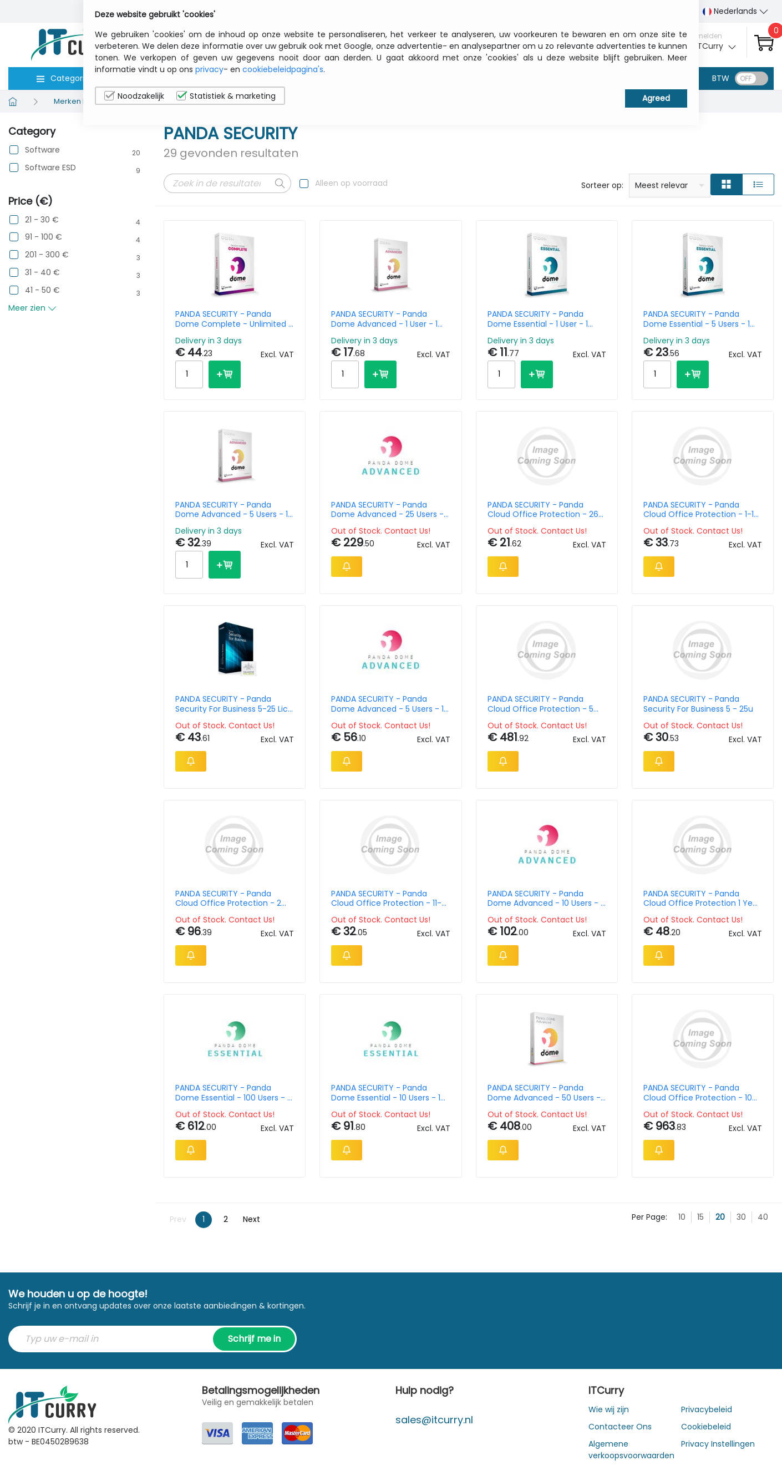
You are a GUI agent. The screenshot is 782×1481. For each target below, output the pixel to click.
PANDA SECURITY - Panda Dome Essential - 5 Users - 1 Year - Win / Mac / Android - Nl (698, 319)
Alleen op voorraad (351, 183)
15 (700, 1217)
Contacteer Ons (620, 1426)
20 (720, 1217)
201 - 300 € (47, 255)
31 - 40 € (42, 272)
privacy (209, 69)
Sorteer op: (602, 185)
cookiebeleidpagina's (282, 69)
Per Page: (649, 1217)
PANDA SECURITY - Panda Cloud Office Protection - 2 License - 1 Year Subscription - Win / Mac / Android (233, 898)
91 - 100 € (43, 237)
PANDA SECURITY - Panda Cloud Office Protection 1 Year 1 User (701, 898)
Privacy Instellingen (718, 1443)
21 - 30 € (42, 220)
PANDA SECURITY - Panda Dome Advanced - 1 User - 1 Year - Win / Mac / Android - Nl (386, 319)
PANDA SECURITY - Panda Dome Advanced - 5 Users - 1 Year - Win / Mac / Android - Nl (231, 509)
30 (741, 1217)
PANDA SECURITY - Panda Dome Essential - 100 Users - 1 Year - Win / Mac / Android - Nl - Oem (232, 1092)
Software (42, 150)
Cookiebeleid (706, 1426)
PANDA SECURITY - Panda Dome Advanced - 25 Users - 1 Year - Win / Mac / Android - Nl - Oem (389, 509)
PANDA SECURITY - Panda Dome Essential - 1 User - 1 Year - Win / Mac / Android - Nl (543, 319)
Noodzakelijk (134, 96)
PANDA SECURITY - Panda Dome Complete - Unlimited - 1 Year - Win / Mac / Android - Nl (234, 319)
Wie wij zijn (608, 1409)
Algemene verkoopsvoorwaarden (631, 1449)
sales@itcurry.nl (434, 1420)
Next (251, 1219)
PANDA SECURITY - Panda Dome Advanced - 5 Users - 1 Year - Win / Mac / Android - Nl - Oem (387, 703)
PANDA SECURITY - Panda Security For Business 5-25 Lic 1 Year (233, 703)
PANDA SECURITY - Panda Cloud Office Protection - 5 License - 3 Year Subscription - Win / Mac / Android (547, 703)
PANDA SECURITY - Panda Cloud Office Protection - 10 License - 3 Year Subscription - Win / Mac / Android (702, 1092)
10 (681, 1217)
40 (763, 1217)
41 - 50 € (42, 290)
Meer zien (32, 307)
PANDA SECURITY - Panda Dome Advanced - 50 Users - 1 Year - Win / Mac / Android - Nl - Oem (546, 1092)
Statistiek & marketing (226, 96)
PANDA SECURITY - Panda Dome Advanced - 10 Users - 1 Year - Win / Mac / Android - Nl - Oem (545, 898)
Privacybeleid (706, 1409)
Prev (178, 1219)
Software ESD (50, 168)
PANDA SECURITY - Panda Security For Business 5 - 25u (698, 703)
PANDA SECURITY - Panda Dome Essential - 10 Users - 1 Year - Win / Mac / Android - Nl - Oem (386, 1092)
